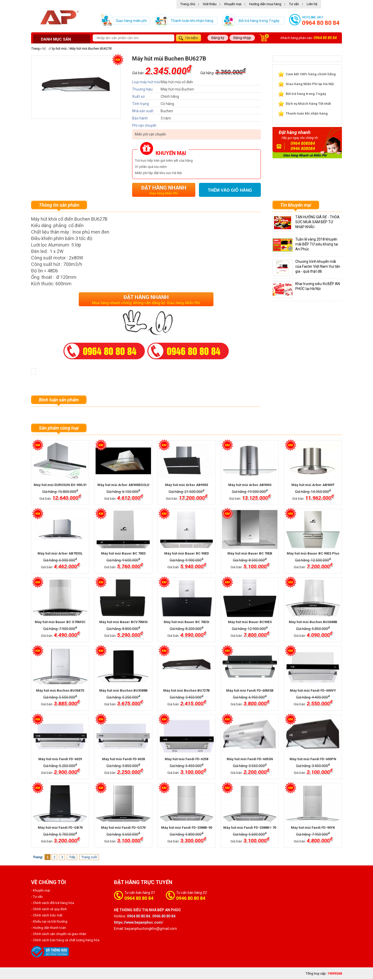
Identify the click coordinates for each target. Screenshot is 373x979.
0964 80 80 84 (321, 23)
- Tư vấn (37, 897)
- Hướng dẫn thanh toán (48, 928)
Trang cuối (89, 857)
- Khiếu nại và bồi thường (49, 921)
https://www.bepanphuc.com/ (138, 922)
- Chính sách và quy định (49, 909)
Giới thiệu (210, 4)
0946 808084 (303, 148)
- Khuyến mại (40, 890)
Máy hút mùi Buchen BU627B (90, 48)
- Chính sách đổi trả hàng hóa (52, 903)
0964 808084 (303, 143)
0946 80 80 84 (190, 898)
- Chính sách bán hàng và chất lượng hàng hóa (65, 940)
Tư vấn (294, 4)
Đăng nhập (242, 38)
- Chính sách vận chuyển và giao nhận (58, 934)
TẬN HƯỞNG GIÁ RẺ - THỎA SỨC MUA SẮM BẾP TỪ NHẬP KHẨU (317, 222)
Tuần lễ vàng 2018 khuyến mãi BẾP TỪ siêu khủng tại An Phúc (316, 244)
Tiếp (72, 857)
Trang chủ (187, 4)
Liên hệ (312, 4)
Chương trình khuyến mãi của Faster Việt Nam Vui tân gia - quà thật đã (317, 266)
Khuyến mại (232, 4)
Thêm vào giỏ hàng (230, 190)
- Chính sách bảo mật (46, 915)
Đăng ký (217, 38)
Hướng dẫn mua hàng (265, 4)
